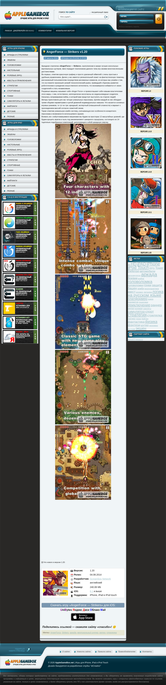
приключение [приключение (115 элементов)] (139, 305)
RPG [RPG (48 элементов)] (152, 268)
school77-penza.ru (135, 339)
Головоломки (14, 65)
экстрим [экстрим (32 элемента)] (131, 329)
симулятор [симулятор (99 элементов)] (136, 311)
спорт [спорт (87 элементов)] (149, 311)
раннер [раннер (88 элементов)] (156, 305)
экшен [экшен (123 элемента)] (141, 328)
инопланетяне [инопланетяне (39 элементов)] (152, 288)
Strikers (65, 632)
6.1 (91, 591)
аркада (73, 632)
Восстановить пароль (130, 26)
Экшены (11, 60)
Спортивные (13, 91)
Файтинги (12, 106)
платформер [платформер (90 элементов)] (137, 299)
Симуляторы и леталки (19, 101)
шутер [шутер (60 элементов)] (145, 325)
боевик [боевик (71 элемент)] (132, 278)
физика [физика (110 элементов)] (151, 322)
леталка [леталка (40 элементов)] (148, 292)
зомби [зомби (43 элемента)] (140, 288)
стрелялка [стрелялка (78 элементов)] (154, 315)
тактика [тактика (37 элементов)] (131, 318)
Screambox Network (100, 578)
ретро (102, 632)
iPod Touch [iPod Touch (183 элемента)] (138, 267)
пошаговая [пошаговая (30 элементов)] (143, 302)
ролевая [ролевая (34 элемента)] (139, 308)
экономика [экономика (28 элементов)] (153, 326)
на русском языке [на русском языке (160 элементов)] (144, 295)
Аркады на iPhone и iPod (73, 58)
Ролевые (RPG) (14, 75)
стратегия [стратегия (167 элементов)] (137, 315)
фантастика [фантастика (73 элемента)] (136, 322)
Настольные (13, 70)
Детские (11, 111)
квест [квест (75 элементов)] (131, 292)
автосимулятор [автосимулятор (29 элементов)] (134, 275)
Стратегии (12, 86)
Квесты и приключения (19, 81)
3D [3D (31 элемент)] (129, 265)
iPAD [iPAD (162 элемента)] (141, 264)
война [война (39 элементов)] (141, 278)
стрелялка (112, 632)
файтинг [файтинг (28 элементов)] (145, 319)
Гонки (10, 96)
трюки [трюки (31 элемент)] (138, 319)
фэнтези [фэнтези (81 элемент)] (134, 325)
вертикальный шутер (87, 632)
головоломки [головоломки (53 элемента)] (135, 285)
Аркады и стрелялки (17, 55)
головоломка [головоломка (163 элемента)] (140, 281)
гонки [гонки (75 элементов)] (147, 285)
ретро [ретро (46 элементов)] (131, 308)
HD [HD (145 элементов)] (133, 264)
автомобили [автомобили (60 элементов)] (147, 271)
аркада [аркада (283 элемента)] (149, 274)
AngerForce (55, 632)
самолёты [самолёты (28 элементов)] (147, 309)
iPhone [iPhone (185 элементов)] (153, 264)
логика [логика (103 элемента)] (157, 292)
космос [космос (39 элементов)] (139, 292)
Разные (11, 116)
